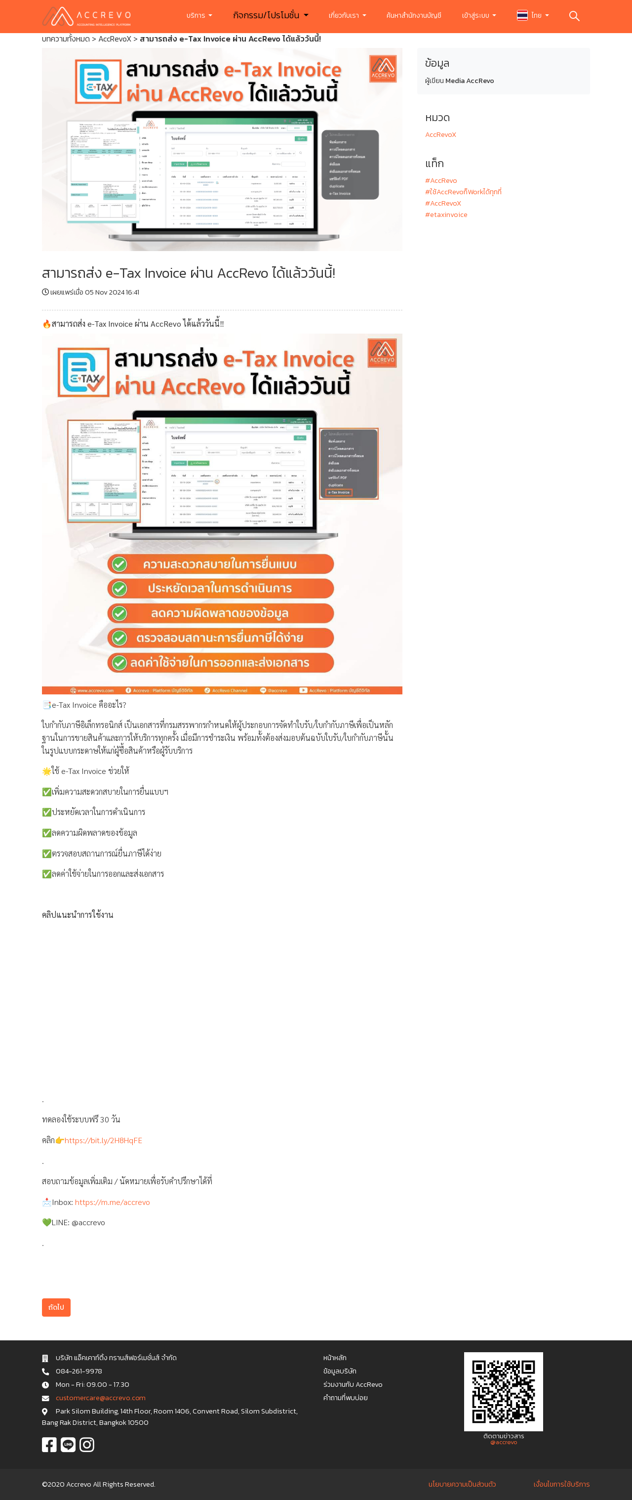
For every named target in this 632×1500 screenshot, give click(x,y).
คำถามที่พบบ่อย (345, 1397)
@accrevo (503, 1442)
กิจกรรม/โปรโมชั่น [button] (267, 15)
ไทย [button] (530, 15)
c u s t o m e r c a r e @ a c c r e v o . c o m (100, 1397)
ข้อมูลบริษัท (339, 1371)
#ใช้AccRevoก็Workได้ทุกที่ (463, 191)
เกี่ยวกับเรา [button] (344, 15)
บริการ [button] (197, 15)
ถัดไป (56, 1307)
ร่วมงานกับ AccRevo (353, 1384)
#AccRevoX (443, 203)
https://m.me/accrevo (112, 1202)
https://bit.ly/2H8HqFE (103, 1140)
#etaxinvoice (446, 214)
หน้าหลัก (335, 1357)
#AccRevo (441, 180)
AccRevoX (114, 38)
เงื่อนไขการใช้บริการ (562, 1484)
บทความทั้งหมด (66, 38)
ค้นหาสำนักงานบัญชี (414, 15)
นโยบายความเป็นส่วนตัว (462, 1484)
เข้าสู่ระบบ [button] (476, 15)
